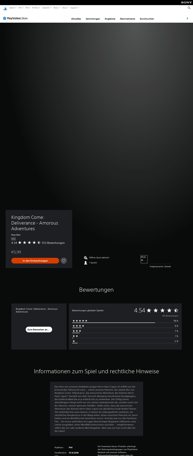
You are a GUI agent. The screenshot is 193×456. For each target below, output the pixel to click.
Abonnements (111, 16)
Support (73, 8)
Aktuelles (60, 16)
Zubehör (45, 8)
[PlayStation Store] (16, 15)
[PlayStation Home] (5, 8)
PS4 (26, 8)
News (56, 8)
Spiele (12, 8)
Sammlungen (76, 16)
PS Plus (35, 8)
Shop (64, 8)
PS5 (20, 8)
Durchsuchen (130, 16)
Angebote (93, 16)
